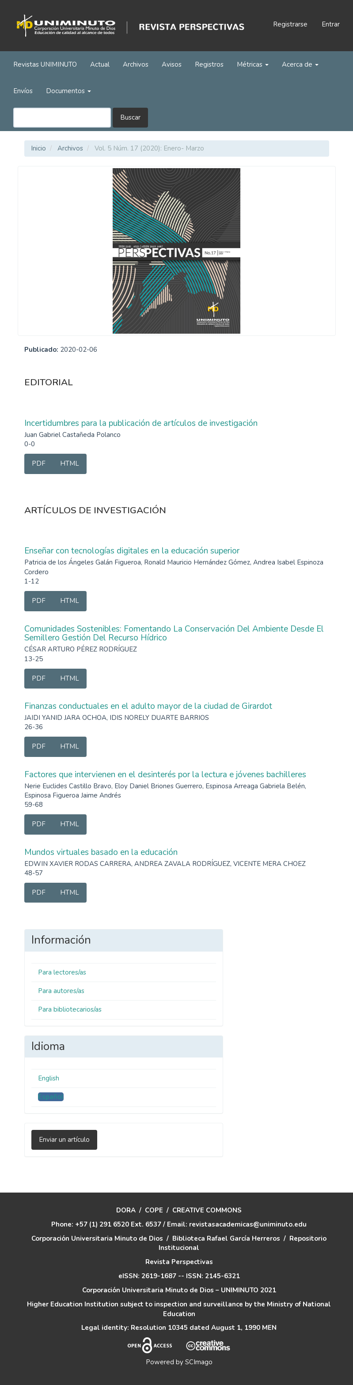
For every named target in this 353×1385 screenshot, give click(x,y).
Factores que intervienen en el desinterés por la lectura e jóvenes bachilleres (165, 774)
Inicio (38, 148)
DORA (126, 1210)
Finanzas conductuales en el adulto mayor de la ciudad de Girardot (148, 706)
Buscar (130, 117)
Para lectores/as (62, 972)
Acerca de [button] (300, 64)
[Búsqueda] (62, 118)
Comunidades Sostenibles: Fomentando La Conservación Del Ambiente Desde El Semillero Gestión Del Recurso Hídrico (174, 633)
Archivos (135, 64)
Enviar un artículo (64, 1139)
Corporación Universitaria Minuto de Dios (97, 1238)
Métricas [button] (253, 64)
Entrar (331, 24)
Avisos (172, 64)
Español (51, 1096)
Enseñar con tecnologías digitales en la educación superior (131, 551)
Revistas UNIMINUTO (45, 64)
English (48, 1078)
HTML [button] (69, 463)
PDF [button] (39, 463)
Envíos (23, 91)
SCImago (199, 1362)
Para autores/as (61, 990)
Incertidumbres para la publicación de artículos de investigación (141, 423)
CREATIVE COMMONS (207, 1210)
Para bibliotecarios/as (70, 1009)
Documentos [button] (68, 91)
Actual (100, 64)
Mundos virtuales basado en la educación (101, 852)
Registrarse (290, 24)
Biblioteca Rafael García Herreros (226, 1238)
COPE (154, 1210)
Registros (209, 64)
